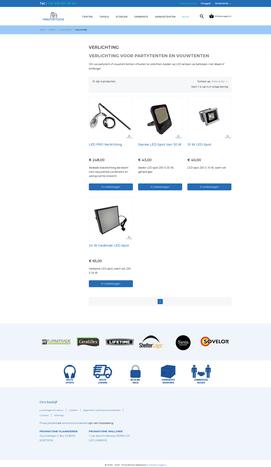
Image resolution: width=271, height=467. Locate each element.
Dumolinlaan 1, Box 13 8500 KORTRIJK (59, 433)
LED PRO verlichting (105, 142)
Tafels (104, 16)
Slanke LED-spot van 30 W (159, 142)
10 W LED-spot (199, 142)
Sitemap (59, 412)
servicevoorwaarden (75, 420)
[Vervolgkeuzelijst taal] (223, 3)
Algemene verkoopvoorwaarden (101, 407)
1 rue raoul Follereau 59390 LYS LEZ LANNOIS (109, 433)
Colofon (73, 407)
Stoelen (121, 16)
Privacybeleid (48, 420)
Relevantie (220, 81)
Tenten (87, 16)
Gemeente (141, 16)
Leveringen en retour (51, 407)
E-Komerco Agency (156, 462)
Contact (44, 412)
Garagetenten (165, 16)
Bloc (185, 16)
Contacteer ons (187, 3)
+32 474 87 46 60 (61, 3)
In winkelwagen (110, 184)
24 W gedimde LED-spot (109, 243)
